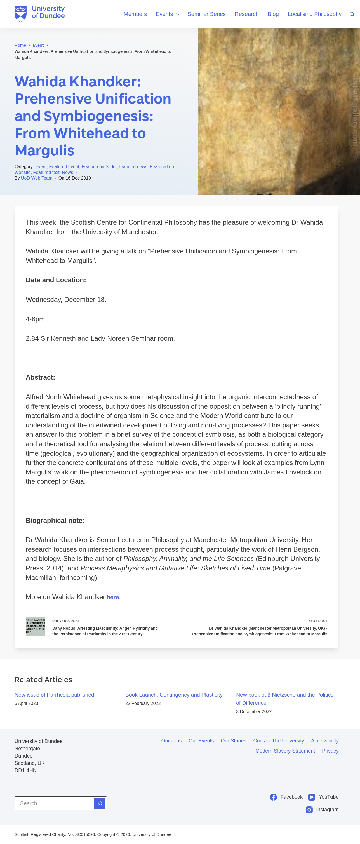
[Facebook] (286, 797)
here (112, 597)
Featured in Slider (99, 166)
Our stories (233, 741)
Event (41, 166)
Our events (201, 741)
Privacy (330, 751)
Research (247, 14)
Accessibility (324, 741)
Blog (273, 14)
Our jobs (171, 741)
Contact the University (278, 741)
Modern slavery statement (285, 751)
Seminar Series (207, 14)
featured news (133, 166)
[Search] (352, 14)
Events (168, 14)
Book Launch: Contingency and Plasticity (174, 696)
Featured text (46, 172)
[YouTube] (323, 797)
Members (135, 14)
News (67, 172)
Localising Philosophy (315, 14)
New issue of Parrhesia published (54, 696)
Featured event (64, 166)
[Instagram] (322, 809)
